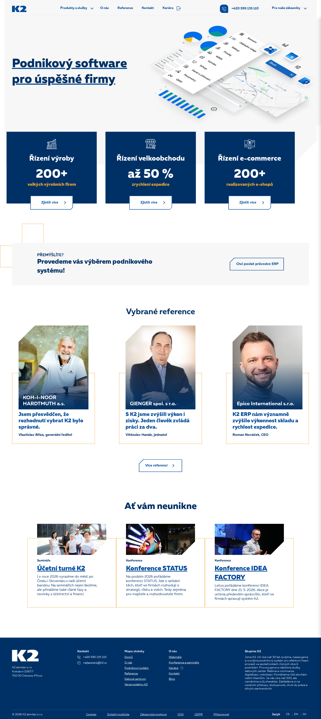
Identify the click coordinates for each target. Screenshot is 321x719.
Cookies (91, 714)
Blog (172, 679)
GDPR (199, 714)
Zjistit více (50, 203)
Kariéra (171, 8)
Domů (128, 657)
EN (296, 714)
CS (288, 714)
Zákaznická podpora (153, 714)
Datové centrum (135, 679)
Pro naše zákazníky (286, 8)
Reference (125, 8)
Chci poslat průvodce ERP (257, 265)
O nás (104, 8)
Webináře (175, 657)
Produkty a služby (73, 8)
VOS (181, 714)
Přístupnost (221, 714)
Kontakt (148, 8)
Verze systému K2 (136, 684)
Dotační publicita (118, 714)
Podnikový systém (136, 668)
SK (304, 714)
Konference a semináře (184, 662)
